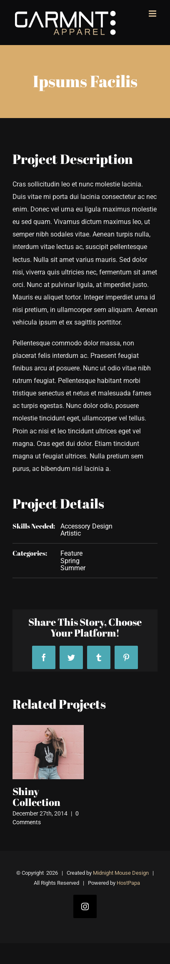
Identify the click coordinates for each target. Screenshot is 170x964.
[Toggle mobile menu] (153, 13)
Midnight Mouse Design (121, 873)
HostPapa (128, 883)
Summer (72, 568)
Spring (70, 561)
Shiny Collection (36, 797)
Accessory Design (86, 526)
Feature (71, 553)
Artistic (70, 533)
